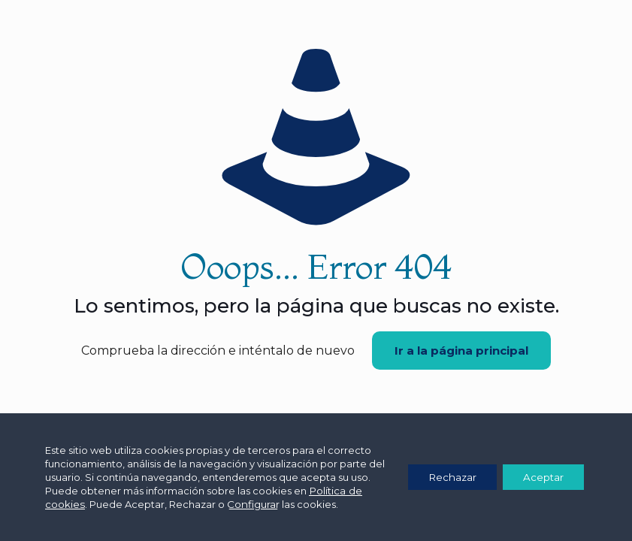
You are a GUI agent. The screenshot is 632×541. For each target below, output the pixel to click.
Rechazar (444, 477)
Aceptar (540, 477)
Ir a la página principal (461, 350)
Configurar (268, 504)
